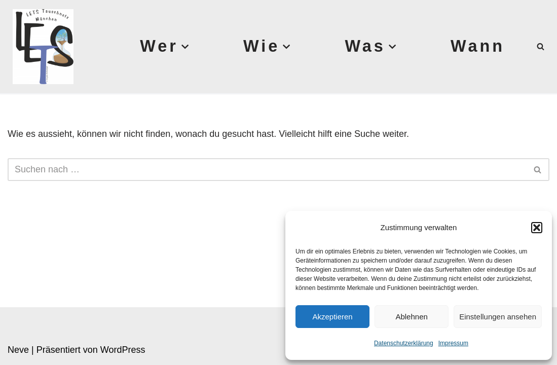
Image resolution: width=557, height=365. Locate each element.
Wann (478, 46)
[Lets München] (40, 46)
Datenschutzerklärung (403, 343)
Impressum (453, 343)
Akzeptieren (332, 316)
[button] (537, 228)
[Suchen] (540, 46)
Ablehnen (411, 316)
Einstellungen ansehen (497, 316)
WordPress (122, 350)
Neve (18, 350)
